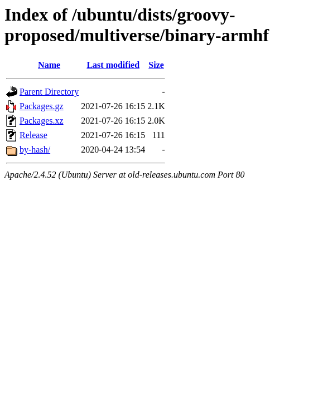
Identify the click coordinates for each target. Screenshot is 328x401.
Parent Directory (49, 91)
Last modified (112, 65)
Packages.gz (42, 106)
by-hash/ (35, 149)
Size (156, 65)
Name (49, 65)
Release (33, 135)
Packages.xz (42, 120)
